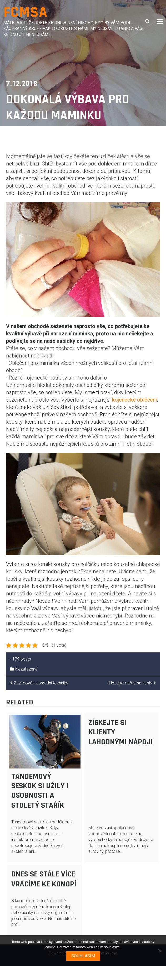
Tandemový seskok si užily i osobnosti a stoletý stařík (40, 790)
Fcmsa (25, 12)
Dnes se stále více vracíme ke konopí (43, 879)
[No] (159, 950)
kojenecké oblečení (134, 400)
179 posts (21, 659)
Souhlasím (83, 955)
